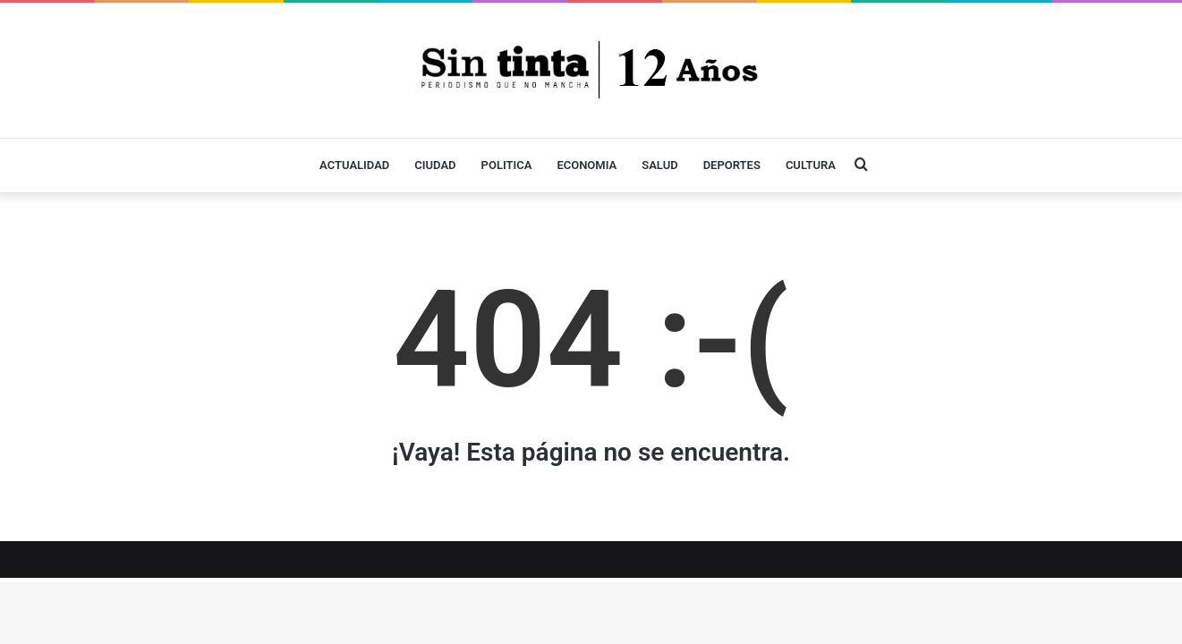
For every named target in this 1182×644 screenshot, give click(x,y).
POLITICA (506, 165)
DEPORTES (732, 165)
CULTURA (811, 165)
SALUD (659, 165)
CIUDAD (434, 165)
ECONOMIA (587, 165)
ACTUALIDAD (354, 165)
